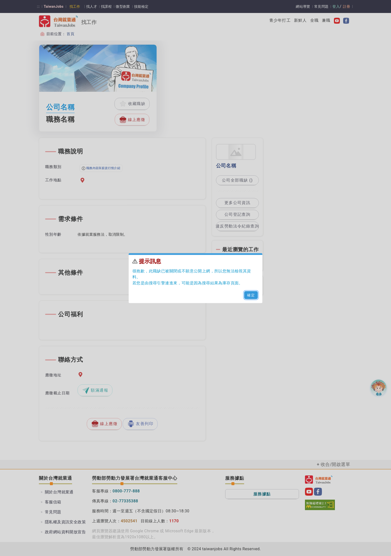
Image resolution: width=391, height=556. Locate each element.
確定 (251, 295)
